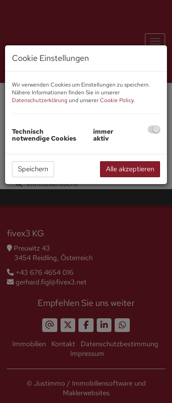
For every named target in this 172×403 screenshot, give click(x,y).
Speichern (33, 169)
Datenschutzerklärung (39, 100)
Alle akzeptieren (130, 169)
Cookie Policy (116, 100)
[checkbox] (154, 129)
